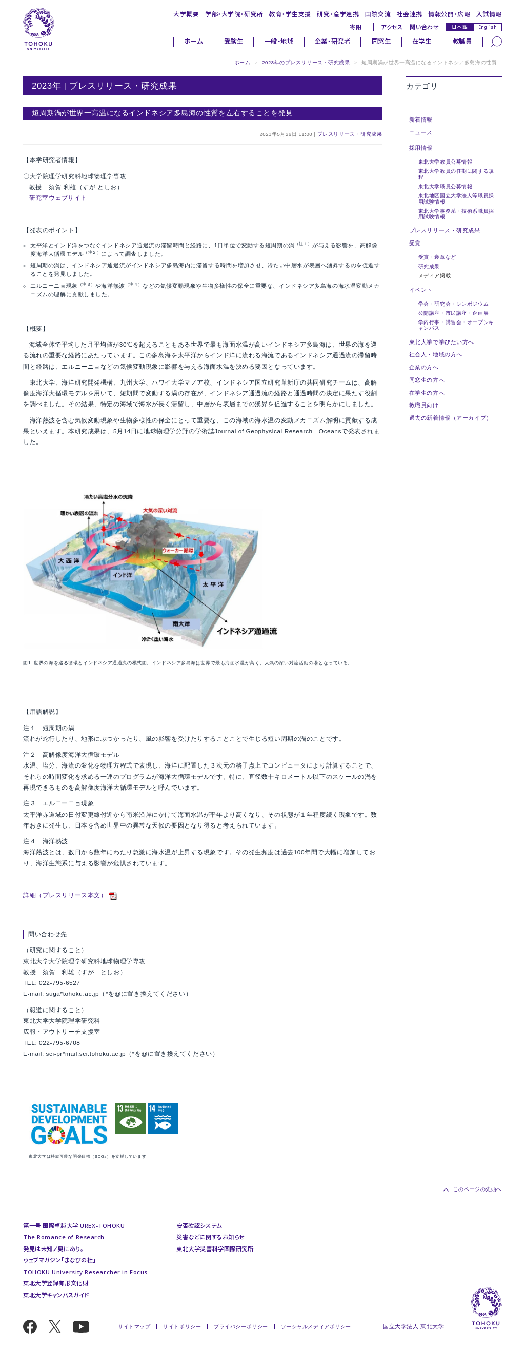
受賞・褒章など (437, 257)
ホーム (193, 41)
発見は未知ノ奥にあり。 (53, 1249)
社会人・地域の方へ (435, 354)
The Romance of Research (64, 1237)
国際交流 (378, 14)
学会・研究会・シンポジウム (453, 304)
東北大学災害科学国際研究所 (214, 1249)
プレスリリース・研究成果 (349, 134)
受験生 (234, 41)
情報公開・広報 (449, 14)
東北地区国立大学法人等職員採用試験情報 (456, 198)
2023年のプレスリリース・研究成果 (306, 62)
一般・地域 (279, 41)
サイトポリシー (182, 1326)
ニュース (421, 132)
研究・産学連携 (338, 14)
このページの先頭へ (477, 1189)
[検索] (496, 41)
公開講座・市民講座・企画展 (453, 313)
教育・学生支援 (290, 14)
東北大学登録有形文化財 (55, 1283)
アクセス (391, 27)
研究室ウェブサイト (58, 197)
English (487, 27)
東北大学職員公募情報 (445, 186)
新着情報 (421, 119)
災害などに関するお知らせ (210, 1237)
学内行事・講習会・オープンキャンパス (456, 325)
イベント (421, 290)
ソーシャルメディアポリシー (316, 1326)
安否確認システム (199, 1225)
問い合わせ (424, 27)
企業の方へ (424, 367)
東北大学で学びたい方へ (441, 342)
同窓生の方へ (427, 380)
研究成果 (429, 266)
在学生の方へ (427, 393)
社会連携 (409, 14)
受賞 (415, 243)
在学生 (422, 41)
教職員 (462, 41)
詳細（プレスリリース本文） (65, 895)
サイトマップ (134, 1326)
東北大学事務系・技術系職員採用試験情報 (456, 213)
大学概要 (186, 14)
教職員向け (424, 405)
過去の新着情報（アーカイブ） (450, 418)
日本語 (460, 26)
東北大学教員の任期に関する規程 (456, 173)
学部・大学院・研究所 (234, 14)
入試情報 (489, 14)
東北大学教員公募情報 (445, 162)
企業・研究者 (332, 41)
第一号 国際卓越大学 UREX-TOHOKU (74, 1225)
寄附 (355, 27)
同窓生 (381, 41)
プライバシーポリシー (241, 1326)
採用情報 (421, 148)
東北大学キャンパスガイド (56, 1295)
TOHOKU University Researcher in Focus (85, 1272)
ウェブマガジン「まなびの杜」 (59, 1260)
